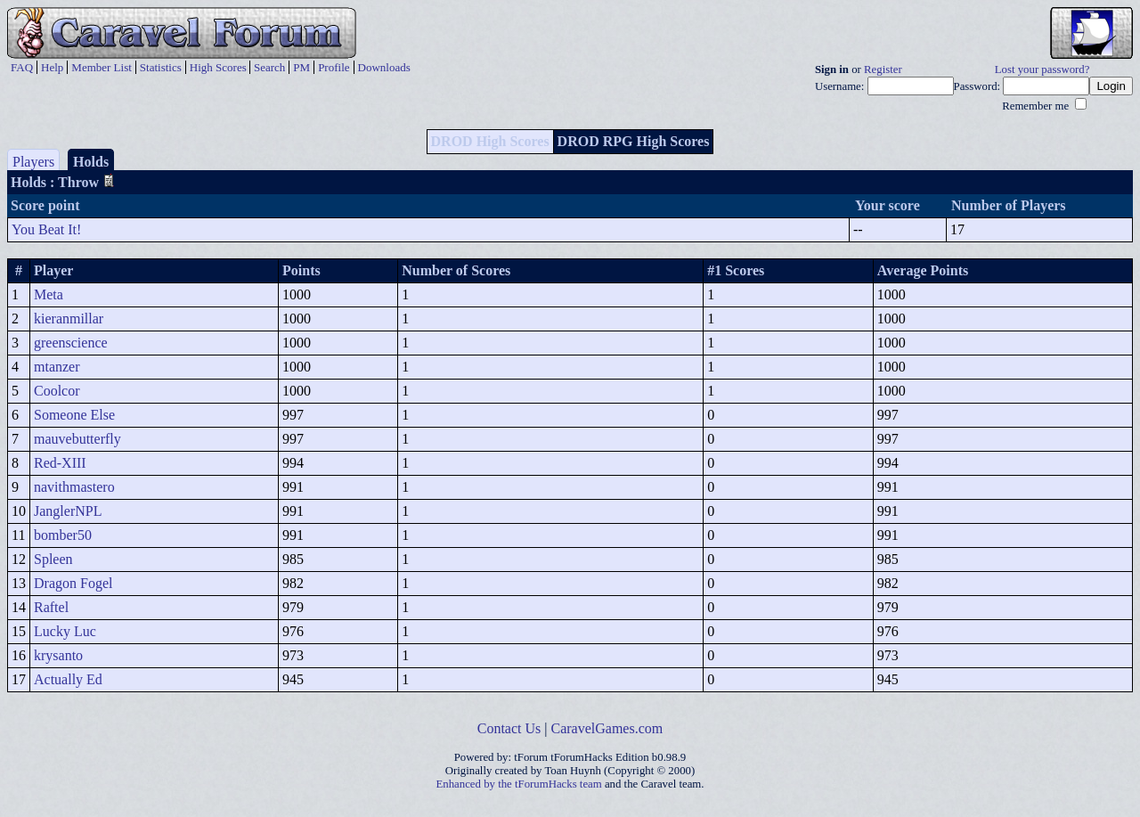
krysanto (58, 655)
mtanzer (57, 366)
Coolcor (57, 390)
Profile (333, 67)
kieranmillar (68, 318)
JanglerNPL (68, 511)
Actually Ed (68, 679)
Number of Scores (456, 270)
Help (52, 67)
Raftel (51, 607)
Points (301, 270)
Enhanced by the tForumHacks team (519, 784)
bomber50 (63, 535)
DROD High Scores (490, 141)
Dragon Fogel (73, 583)
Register (883, 69)
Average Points (922, 270)
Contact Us (509, 728)
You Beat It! (46, 229)
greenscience (71, 342)
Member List (101, 67)
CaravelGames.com (607, 728)
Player (53, 270)
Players (33, 161)
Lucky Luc (65, 631)
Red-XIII (60, 462)
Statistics (161, 67)
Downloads (384, 67)
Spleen (53, 559)
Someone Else (74, 414)
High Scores (218, 67)
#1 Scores (735, 270)
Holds (91, 161)
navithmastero (74, 486)
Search (269, 67)
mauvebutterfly (77, 438)
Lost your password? (1042, 69)
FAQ (22, 67)
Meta (48, 294)
